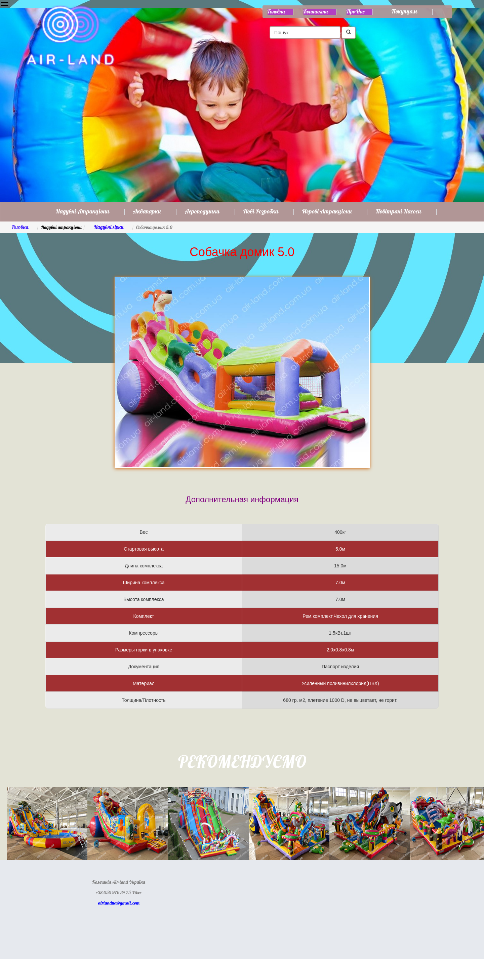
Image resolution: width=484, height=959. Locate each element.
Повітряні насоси (398, 212)
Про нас (356, 12)
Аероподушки (202, 212)
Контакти (316, 12)
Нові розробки (260, 212)
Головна (276, 12)
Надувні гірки (109, 227)
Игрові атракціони (327, 212)
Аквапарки (147, 212)
